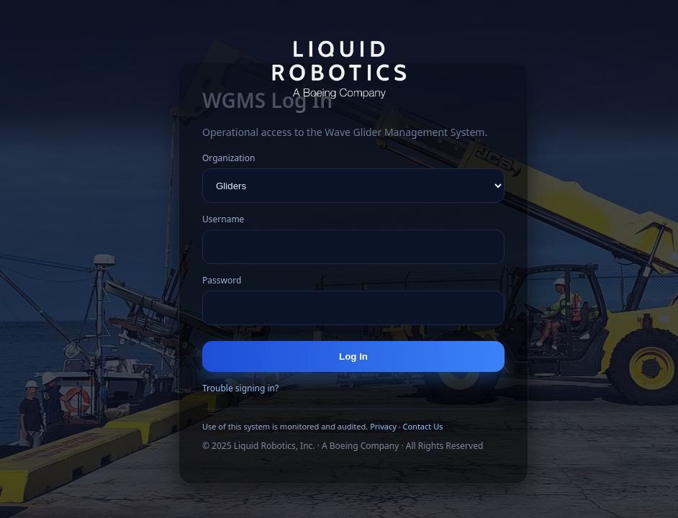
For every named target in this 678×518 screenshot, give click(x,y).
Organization (228, 158)
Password (221, 280)
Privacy (383, 426)
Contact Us (422, 426)
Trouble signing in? (240, 388)
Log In (353, 356)
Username (223, 219)
